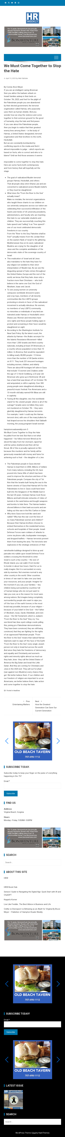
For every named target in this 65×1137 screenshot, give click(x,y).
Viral (34, 1133)
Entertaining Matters (18, 703)
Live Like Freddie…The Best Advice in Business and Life (27, 904)
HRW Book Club (10, 887)
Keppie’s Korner (10, 899)
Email (7, 781)
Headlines (16, 690)
